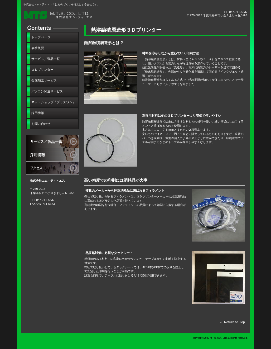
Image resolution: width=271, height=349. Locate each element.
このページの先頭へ (231, 323)
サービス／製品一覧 (52, 141)
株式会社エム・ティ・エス (82, 15)
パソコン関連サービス (47, 91)
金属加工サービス (44, 80)
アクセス (52, 168)
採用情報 (52, 154)
